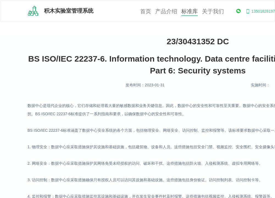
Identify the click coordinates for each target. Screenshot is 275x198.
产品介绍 (166, 11)
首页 (145, 11)
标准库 (189, 11)
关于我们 (213, 11)
